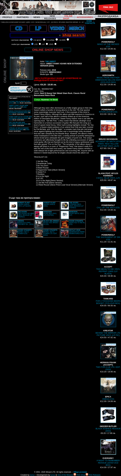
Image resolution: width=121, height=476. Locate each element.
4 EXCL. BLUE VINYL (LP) (108, 166)
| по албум (50, 40)
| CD (36, 44)
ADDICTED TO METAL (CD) (77, 222)
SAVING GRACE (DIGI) (50, 204)
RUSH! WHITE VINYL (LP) (76, 213)
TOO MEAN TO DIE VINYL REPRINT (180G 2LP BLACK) (108, 261)
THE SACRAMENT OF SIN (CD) (108, 228)
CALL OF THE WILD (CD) (108, 197)
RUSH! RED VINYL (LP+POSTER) (50, 213)
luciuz (32, 475)
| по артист (37, 40)
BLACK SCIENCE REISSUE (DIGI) (108, 419)
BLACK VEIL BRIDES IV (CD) (51, 222)
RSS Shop (79, 475)
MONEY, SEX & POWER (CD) (25, 231)
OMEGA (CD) (108, 389)
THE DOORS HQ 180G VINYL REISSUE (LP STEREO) (26, 214)
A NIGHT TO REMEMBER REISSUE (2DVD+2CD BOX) (108, 452)
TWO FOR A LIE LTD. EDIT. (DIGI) (108, 357)
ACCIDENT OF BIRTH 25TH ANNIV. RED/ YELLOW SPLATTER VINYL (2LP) (108, 133)
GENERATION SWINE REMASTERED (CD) (77, 231)
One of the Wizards (65, 475)
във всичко (24, 40)
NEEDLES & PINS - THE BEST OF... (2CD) (26, 222)
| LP (43, 44)
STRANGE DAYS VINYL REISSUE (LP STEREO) (76, 205)
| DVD (51, 44)
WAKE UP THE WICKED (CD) (108, 35)
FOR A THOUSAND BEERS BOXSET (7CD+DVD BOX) (108, 293)
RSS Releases (93, 475)
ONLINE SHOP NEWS (47, 49)
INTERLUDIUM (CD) (108, 102)
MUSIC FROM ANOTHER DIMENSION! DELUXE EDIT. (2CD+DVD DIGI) (108, 69)
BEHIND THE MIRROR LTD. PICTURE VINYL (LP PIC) (108, 324)
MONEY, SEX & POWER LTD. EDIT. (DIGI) (51, 232)
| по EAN (62, 40)
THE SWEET (50, 61)
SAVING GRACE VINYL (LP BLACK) (24, 204)
